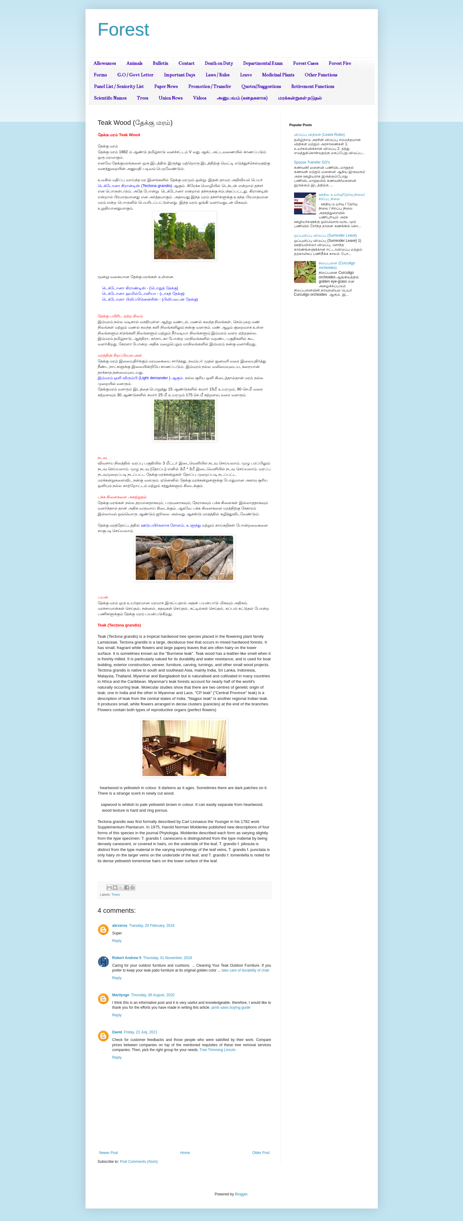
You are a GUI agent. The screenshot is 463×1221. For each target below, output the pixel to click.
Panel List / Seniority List (119, 86)
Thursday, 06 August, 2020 (153, 995)
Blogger (241, 1194)
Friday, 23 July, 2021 (140, 1032)
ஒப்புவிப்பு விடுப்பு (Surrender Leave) (325, 235)
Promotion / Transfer (209, 86)
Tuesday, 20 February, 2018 (152, 925)
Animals (134, 63)
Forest (123, 29)
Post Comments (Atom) (139, 1161)
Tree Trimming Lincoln (218, 1050)
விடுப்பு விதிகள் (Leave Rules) (319, 134)
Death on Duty (219, 63)
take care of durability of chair (245, 970)
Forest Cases (305, 63)
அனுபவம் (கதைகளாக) (242, 98)
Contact (186, 63)
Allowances (104, 63)
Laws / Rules (217, 75)
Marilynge (120, 995)
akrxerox (120, 925)
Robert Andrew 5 (127, 958)
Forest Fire (340, 63)
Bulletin (160, 63)
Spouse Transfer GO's (312, 162)
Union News (171, 98)
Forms (100, 75)
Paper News (166, 86)
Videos (199, 98)
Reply (117, 941)
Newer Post (108, 1153)
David (117, 1032)
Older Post (261, 1153)
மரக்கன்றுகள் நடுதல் (300, 98)
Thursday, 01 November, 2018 (167, 958)
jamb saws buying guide (230, 1007)
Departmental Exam (263, 63)
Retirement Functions (312, 86)
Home (185, 1153)
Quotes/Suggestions (261, 86)
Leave (246, 75)
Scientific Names (110, 98)
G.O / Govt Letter (135, 75)
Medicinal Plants (278, 75)
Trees (142, 98)
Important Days (179, 75)
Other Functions (321, 75)
